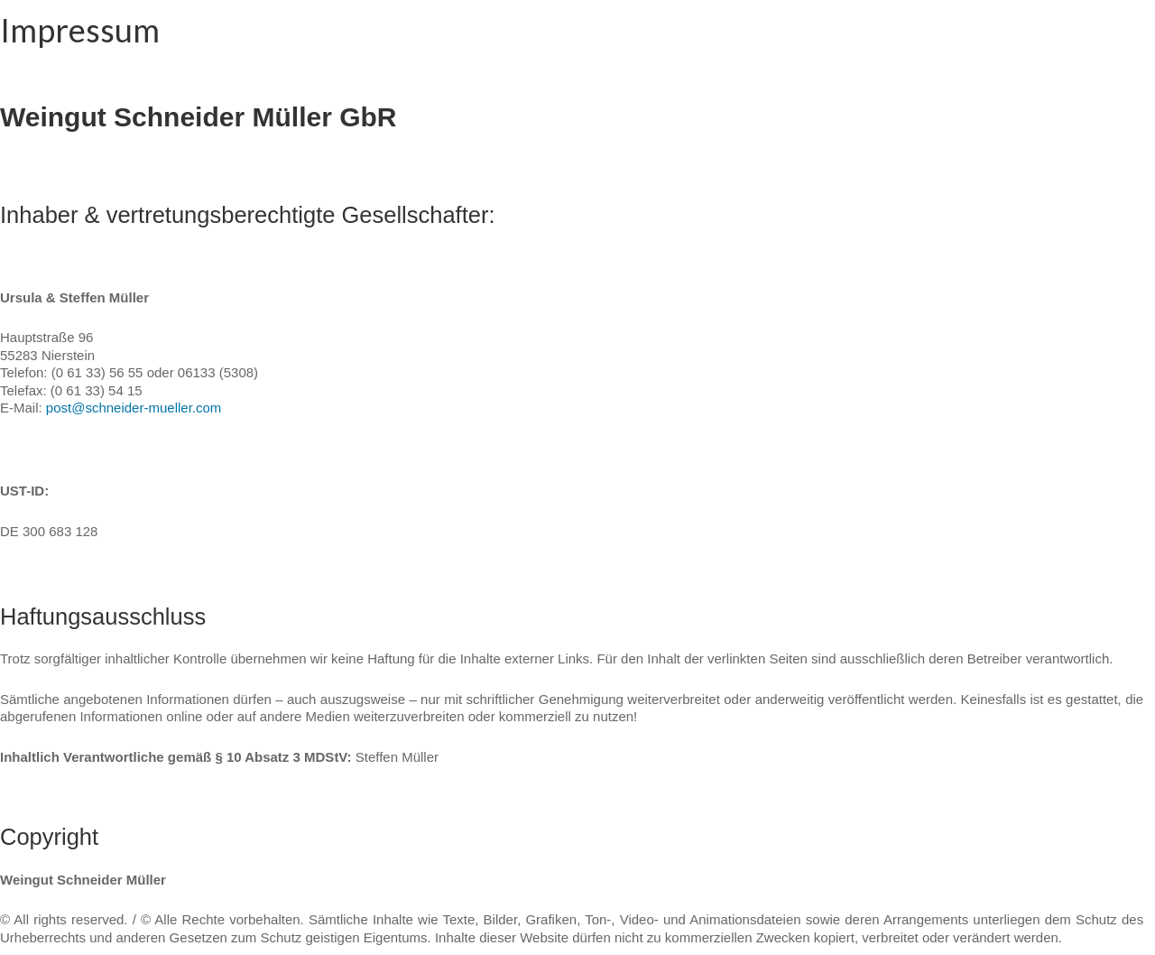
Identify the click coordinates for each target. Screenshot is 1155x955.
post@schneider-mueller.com (133, 407)
